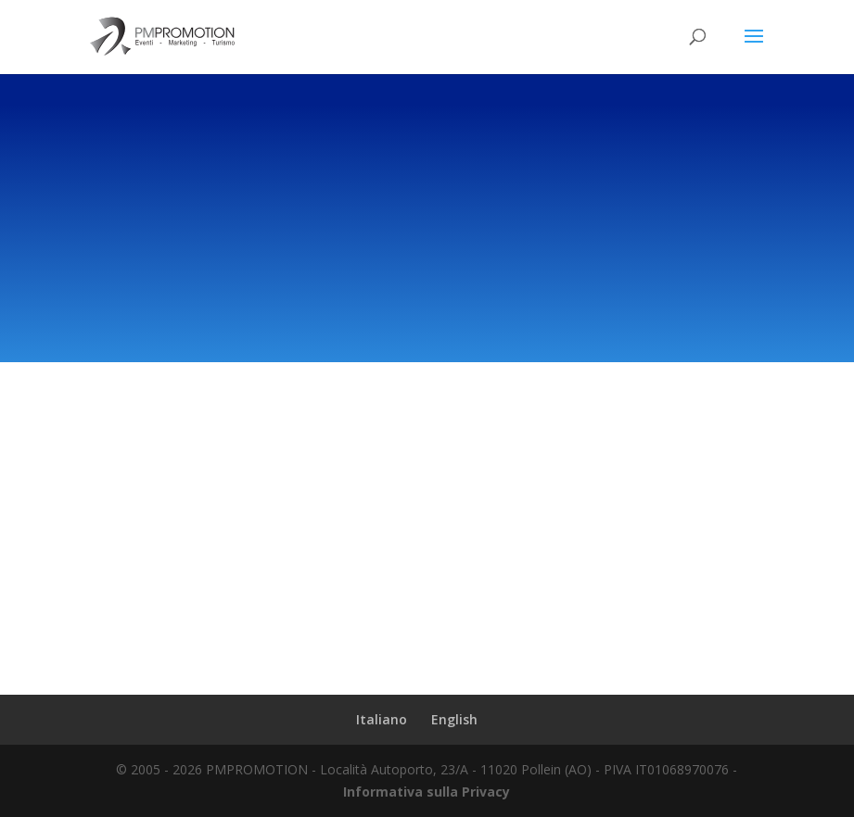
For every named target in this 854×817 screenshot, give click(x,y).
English (454, 719)
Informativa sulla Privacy (426, 791)
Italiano (381, 719)
